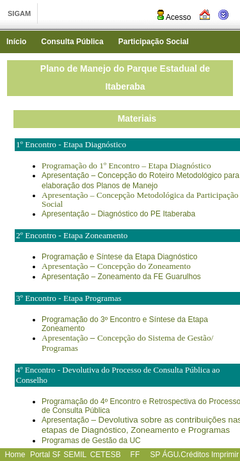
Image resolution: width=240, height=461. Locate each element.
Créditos (194, 454)
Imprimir (225, 454)
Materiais (137, 118)
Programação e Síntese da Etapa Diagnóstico (119, 256)
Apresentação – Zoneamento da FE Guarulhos (121, 276)
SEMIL (74, 454)
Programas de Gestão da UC (91, 440)
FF (135, 454)
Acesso (173, 17)
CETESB (105, 454)
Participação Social (153, 41)
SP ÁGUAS (169, 454)
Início (16, 41)
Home (14, 454)
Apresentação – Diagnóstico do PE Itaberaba (118, 213)
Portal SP (46, 454)
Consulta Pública (72, 41)
